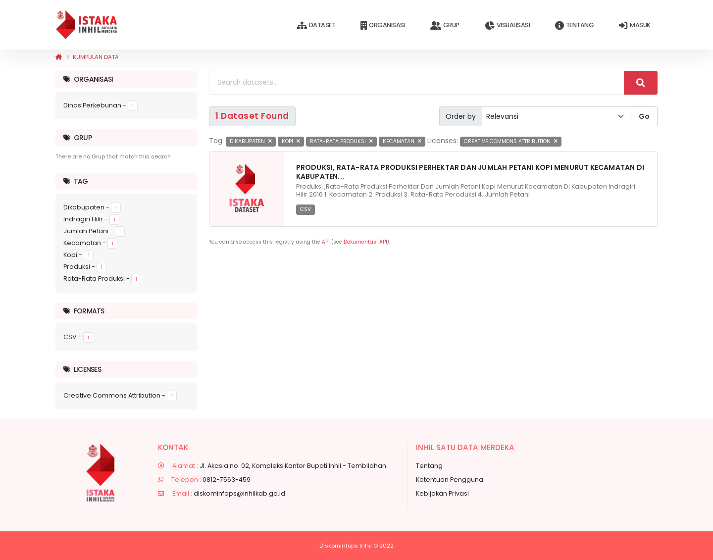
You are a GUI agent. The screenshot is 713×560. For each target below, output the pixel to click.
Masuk (634, 25)
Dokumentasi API (365, 242)
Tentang (574, 25)
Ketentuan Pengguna (449, 479)
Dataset (316, 25)
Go (644, 116)
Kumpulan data (96, 57)
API (326, 242)
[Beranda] (58, 57)
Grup (444, 25)
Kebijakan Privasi (442, 493)
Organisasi (382, 25)
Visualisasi (507, 25)
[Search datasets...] (416, 83)
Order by (461, 116)
